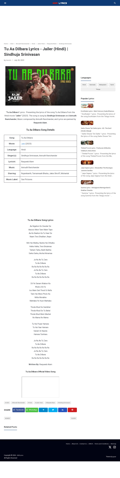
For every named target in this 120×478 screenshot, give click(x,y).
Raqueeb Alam (61, 404)
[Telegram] (45, 418)
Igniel (114, 473)
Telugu (98, 91)
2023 (8, 404)
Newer (8, 427)
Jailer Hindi (47, 404)
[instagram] (114, 464)
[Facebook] (19, 418)
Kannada (92, 85)
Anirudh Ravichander (22, 404)
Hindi (36, 404)
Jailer (23, 145)
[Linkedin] (63, 418)
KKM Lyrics (20, 472)
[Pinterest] (72, 418)
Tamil (112, 85)
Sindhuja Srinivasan (13, 409)
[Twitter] (33, 418)
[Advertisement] (60, 25)
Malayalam (103, 85)
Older (72, 427)
